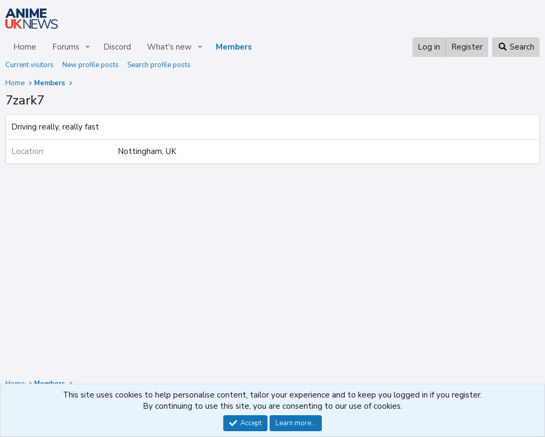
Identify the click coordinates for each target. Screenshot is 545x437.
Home (24, 47)
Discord (117, 47)
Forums (65, 47)
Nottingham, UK (147, 151)
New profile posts (90, 65)
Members (234, 47)
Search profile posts (159, 65)
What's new (169, 47)
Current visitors (29, 65)
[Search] (516, 47)
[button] (87, 47)
